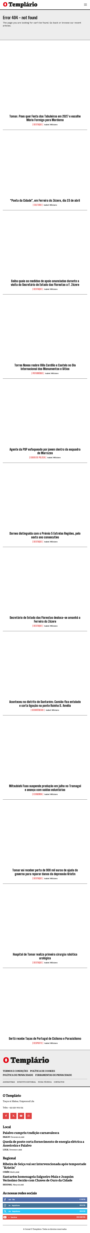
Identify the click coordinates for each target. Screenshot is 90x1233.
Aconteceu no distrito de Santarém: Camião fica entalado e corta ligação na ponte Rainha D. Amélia (45, 703)
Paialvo (6, 1137)
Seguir (82, 1205)
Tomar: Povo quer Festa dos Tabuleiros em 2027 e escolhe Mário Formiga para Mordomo (45, 118)
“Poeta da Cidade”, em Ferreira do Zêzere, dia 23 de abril (45, 200)
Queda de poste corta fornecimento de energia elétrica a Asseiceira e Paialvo (43, 1143)
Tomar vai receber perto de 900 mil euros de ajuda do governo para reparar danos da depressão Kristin (45, 872)
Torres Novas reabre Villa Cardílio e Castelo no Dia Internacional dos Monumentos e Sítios (45, 367)
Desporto (37, 1043)
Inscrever (80, 1217)
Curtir (82, 1199)
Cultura (37, 205)
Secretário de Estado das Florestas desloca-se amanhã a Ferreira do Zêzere (45, 619)
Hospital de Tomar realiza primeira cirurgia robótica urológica (45, 956)
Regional (7, 1185)
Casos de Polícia (37, 457)
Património (38, 373)
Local (6, 1150)
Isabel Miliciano (51, 125)
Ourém (6, 1172)
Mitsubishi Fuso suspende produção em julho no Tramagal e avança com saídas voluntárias (45, 788)
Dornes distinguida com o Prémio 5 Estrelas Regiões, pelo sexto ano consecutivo (45, 535)
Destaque (38, 124)
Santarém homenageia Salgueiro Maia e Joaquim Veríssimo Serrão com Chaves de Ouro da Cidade (38, 1178)
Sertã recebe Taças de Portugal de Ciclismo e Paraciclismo (45, 1038)
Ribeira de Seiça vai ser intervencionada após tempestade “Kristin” (44, 1166)
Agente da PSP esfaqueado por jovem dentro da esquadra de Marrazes (45, 451)
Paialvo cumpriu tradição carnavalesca (31, 1133)
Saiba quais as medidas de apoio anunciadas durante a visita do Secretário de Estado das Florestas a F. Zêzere (45, 283)
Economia (37, 794)
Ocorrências (37, 710)
